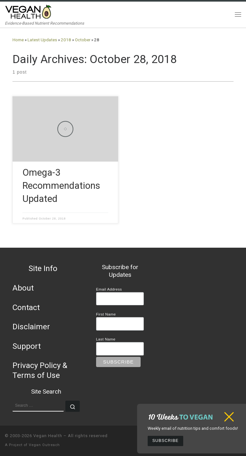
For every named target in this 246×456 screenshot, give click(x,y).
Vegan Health (47, 435)
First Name (106, 314)
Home (18, 39)
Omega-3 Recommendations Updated (61, 185)
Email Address (109, 289)
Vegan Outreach (44, 445)
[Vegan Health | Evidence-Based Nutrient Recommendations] (28, 11)
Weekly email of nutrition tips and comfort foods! (193, 428)
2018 (66, 39)
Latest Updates (42, 39)
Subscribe (165, 440)
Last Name (106, 339)
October (82, 39)
